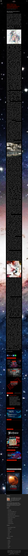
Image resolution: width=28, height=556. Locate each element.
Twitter (9, 547)
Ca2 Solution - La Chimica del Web (15, 554)
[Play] (8, 469)
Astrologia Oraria (10, 520)
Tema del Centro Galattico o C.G (12, 511)
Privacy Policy (16, 553)
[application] (14, 466)
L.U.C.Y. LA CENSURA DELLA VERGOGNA (14, 383)
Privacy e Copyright (10, 536)
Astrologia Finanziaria (10, 523)
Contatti (9, 530)
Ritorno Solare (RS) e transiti (11, 514)
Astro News (14, 361)
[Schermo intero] (20, 469)
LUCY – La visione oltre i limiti (14, 372)
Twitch (9, 544)
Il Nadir (9, 533)
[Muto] (18, 469)
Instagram (9, 546)
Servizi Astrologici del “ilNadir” (12, 527)
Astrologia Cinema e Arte (11, 3)
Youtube (9, 540)
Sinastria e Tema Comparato (11, 517)
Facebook (9, 541)
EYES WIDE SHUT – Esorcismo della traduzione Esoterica (14, 363)
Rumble (9, 543)
